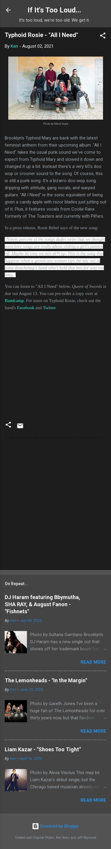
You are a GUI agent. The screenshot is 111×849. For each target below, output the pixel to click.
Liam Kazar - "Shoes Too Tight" (43, 749)
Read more (93, 662)
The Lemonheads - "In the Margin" (46, 680)
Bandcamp (14, 300)
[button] (102, 36)
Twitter (49, 307)
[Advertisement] (55, 505)
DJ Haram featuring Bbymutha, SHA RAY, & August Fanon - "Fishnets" (42, 604)
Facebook (25, 307)
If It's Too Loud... (54, 10)
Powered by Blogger (55, 826)
